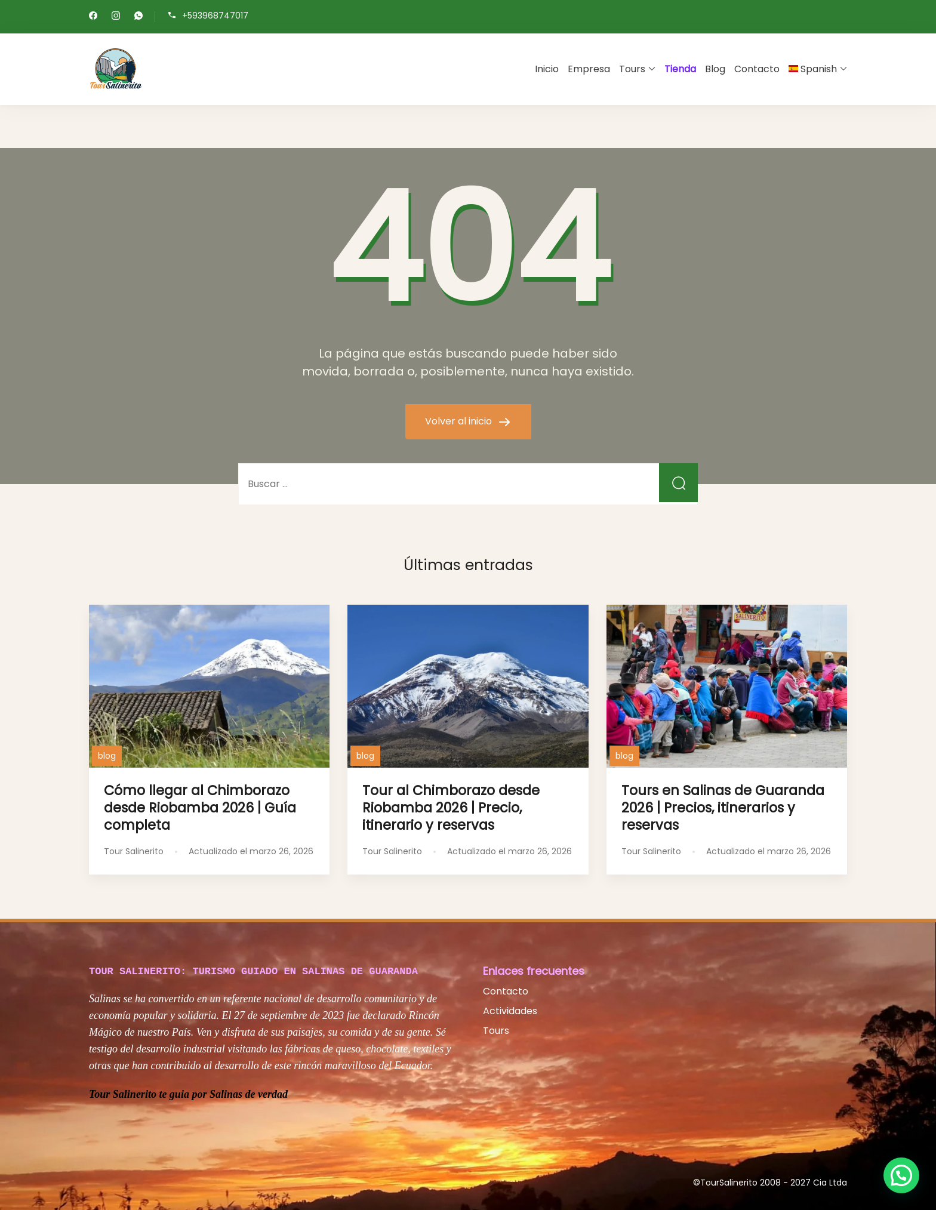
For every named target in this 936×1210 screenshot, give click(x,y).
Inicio (547, 69)
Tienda (680, 69)
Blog (715, 69)
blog (107, 756)
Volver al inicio (459, 421)
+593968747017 (215, 15)
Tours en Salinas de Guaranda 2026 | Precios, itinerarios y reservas (722, 808)
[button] (901, 1175)
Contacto (757, 69)
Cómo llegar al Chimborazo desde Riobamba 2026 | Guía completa (200, 808)
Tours (632, 69)
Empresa (589, 69)
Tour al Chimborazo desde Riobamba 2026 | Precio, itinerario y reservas (451, 808)
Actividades (510, 1011)
